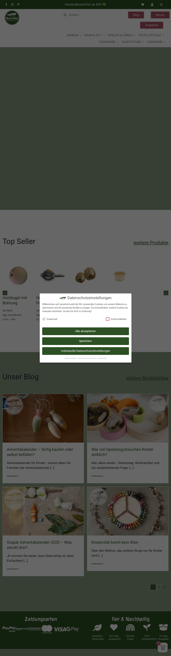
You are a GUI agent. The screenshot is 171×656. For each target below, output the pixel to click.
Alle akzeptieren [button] (85, 331)
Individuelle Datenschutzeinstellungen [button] (85, 351)
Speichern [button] (85, 341)
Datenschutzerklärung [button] (87, 358)
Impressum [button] (102, 358)
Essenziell (49, 319)
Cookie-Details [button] (70, 358)
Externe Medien (116, 319)
